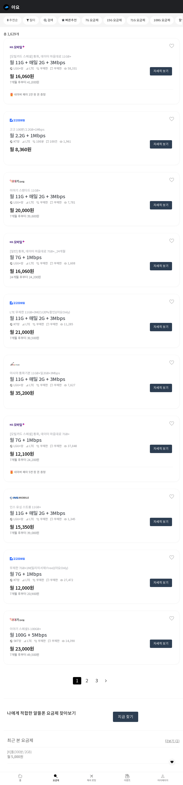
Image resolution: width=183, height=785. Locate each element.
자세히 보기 (160, 71)
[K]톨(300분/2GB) (19, 752)
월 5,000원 (15, 756)
